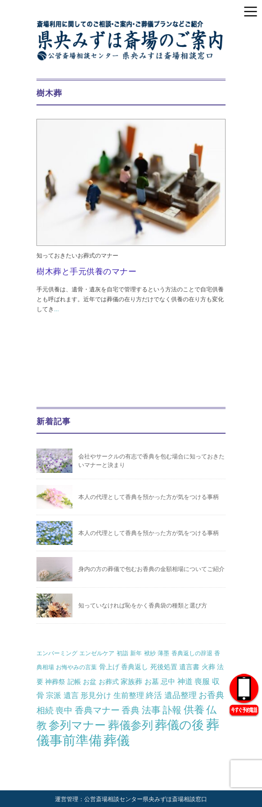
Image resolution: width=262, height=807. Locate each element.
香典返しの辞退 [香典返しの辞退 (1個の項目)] (192, 653)
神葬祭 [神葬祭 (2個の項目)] (55, 681)
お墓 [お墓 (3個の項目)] (152, 681)
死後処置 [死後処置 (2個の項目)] (163, 667)
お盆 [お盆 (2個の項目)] (89, 681)
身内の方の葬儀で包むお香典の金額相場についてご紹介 (151, 569)
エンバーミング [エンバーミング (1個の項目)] (56, 653)
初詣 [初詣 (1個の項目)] (122, 653)
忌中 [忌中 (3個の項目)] (168, 681)
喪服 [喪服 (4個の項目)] (202, 681)
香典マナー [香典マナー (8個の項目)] (97, 710)
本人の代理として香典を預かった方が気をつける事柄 (148, 497)
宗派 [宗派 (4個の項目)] (53, 695)
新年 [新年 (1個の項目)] (136, 653)
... (56, 309)
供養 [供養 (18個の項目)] (194, 710)
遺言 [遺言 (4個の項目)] (71, 695)
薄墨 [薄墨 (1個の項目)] (163, 653)
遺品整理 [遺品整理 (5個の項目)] (180, 695)
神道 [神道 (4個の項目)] (185, 681)
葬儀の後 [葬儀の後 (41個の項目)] (179, 725)
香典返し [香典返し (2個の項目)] (134, 667)
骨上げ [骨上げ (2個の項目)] (109, 667)
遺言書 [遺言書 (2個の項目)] (189, 667)
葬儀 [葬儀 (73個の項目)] (117, 740)
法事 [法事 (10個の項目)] (151, 710)
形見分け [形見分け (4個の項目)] (96, 695)
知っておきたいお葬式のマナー (77, 255)
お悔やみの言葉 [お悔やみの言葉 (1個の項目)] (76, 667)
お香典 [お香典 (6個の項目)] (211, 695)
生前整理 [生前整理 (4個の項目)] (128, 695)
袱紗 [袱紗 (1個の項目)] (150, 653)
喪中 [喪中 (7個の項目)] (63, 710)
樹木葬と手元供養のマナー (86, 271)
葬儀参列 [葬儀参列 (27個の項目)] (130, 725)
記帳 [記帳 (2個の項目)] (74, 681)
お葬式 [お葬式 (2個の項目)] (109, 681)
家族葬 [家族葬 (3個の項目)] (131, 681)
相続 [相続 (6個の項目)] (45, 710)
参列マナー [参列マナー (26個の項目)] (77, 725)
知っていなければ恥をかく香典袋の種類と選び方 (142, 605)
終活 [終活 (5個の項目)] (154, 695)
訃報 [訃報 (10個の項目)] (172, 710)
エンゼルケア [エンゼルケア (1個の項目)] (96, 653)
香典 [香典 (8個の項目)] (131, 710)
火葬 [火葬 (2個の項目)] (208, 667)
